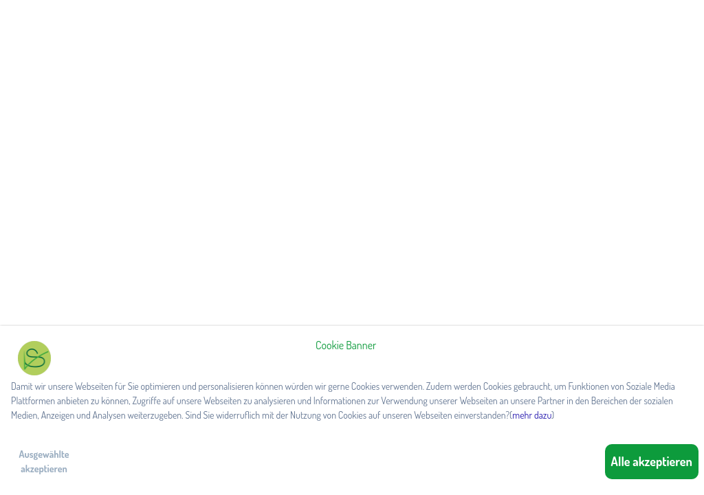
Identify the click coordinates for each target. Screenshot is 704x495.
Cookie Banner (346, 345)
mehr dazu (531, 415)
